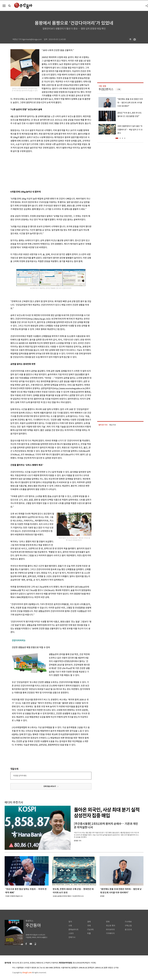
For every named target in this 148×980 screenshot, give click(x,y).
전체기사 (72, 937)
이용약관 (54, 963)
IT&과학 (90, 929)
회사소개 (15, 963)
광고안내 (128, 929)
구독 (118, 89)
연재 (107, 922)
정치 (70, 922)
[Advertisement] (45, 171)
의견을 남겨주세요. (20, 776)
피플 (89, 933)
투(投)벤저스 (106, 89)
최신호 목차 (110, 926)
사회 (70, 926)
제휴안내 (39, 963)
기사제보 (128, 922)
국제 (89, 926)
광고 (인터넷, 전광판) (27, 963)
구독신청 (128, 926)
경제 (89, 922)
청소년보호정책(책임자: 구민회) (84, 963)
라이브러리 (110, 929)
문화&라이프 (73, 929)
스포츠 (71, 933)
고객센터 (47, 963)
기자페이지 (110, 933)
